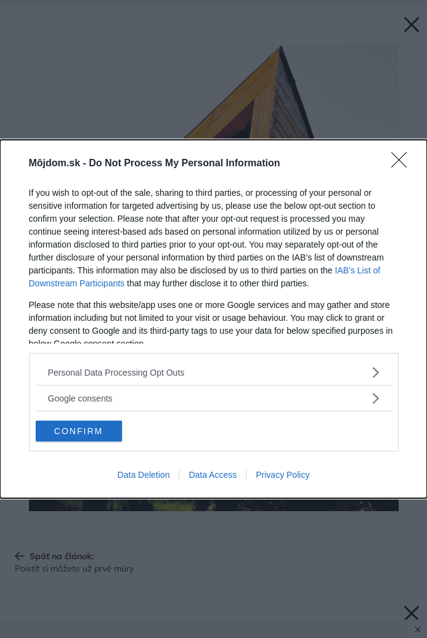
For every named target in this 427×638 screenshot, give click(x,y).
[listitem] (214, 372)
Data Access (213, 475)
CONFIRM (78, 431)
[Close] (403, 164)
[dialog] (213, 319)
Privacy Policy (282, 475)
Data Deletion (144, 475)
